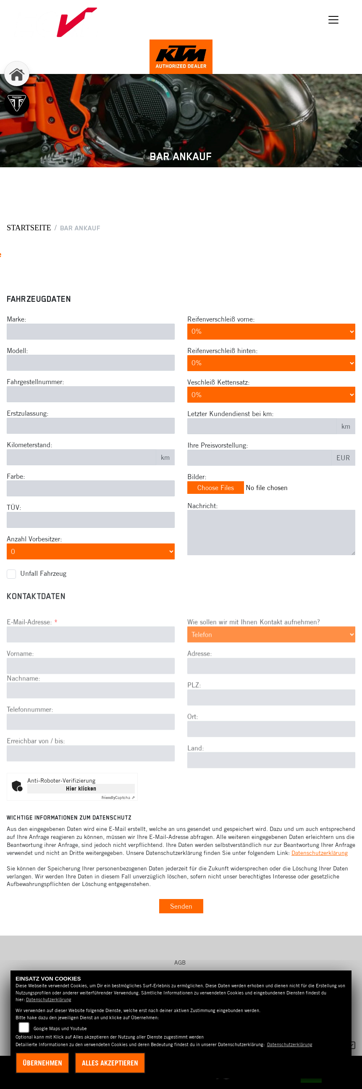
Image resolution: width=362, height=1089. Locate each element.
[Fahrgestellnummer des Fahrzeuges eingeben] (91, 394)
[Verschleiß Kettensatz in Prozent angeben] (271, 395)
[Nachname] (91, 728)
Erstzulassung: (28, 413)
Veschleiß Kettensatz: (218, 382)
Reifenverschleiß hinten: (222, 350)
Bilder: (197, 476)
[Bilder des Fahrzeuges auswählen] (271, 488)
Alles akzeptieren (110, 1063)
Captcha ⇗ (118, 797)
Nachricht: (202, 505)
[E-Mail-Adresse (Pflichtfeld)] (91, 672)
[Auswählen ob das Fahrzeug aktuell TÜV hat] (91, 520)
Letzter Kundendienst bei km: (230, 413)
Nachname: (23, 716)
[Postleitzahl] (271, 735)
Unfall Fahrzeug (43, 573)
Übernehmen (42, 1063)
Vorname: (20, 691)
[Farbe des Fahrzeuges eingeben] (91, 489)
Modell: (17, 350)
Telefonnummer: (30, 747)
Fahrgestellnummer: (35, 382)
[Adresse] (271, 704)
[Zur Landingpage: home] (16, 73)
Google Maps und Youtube (60, 1028)
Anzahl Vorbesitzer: (34, 539)
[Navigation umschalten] (333, 20)
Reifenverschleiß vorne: (221, 319)
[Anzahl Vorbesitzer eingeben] (91, 551)
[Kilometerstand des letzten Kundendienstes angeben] (262, 426)
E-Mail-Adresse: (32, 659)
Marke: (16, 319)
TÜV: (14, 508)
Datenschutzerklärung (319, 853)
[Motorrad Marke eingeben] (91, 332)
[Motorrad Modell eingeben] (91, 363)
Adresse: (199, 691)
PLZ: (194, 722)
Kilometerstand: (29, 444)
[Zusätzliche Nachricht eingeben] (271, 533)
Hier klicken (81, 788)
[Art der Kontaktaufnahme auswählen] (271, 672)
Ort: (192, 754)
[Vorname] (91, 704)
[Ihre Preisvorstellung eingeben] (259, 458)
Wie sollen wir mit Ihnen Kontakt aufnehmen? (253, 659)
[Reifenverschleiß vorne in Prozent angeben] (271, 332)
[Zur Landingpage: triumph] (16, 103)
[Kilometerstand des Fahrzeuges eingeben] (81, 457)
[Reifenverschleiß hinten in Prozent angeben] (271, 363)
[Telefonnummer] (91, 760)
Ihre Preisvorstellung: (217, 445)
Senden (181, 906)
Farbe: (16, 476)
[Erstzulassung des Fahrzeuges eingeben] (91, 426)
